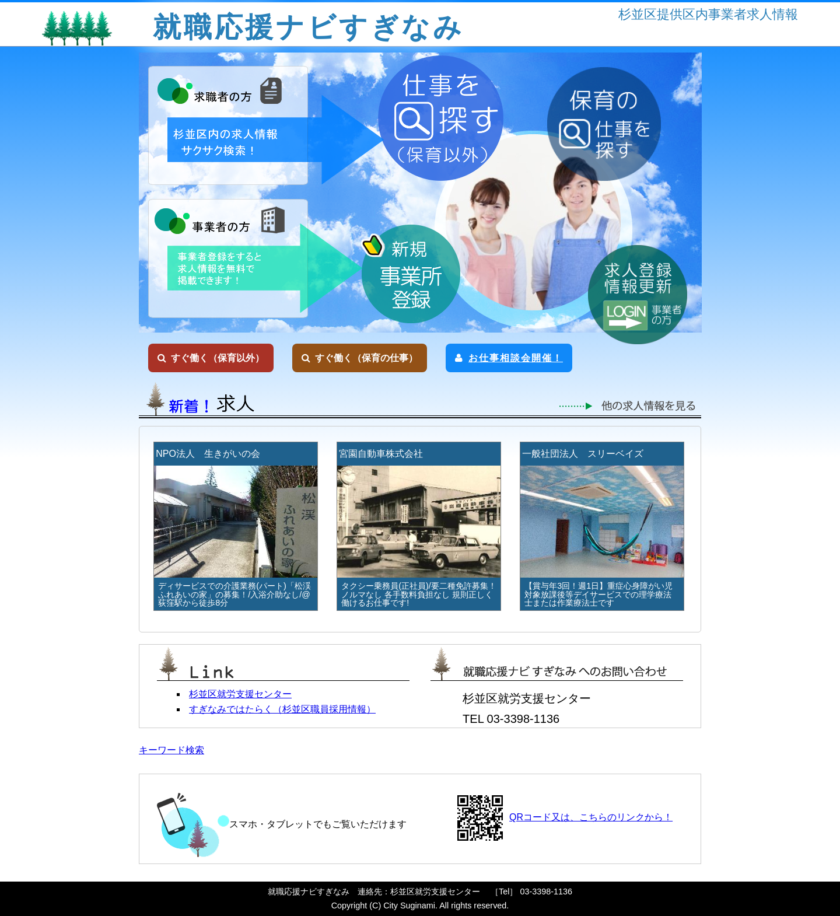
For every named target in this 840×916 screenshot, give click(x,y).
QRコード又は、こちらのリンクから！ (591, 817)
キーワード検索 (171, 750)
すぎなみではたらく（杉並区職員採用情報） (282, 709)
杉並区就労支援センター (240, 694)
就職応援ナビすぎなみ (308, 27)
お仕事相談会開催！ (509, 358)
